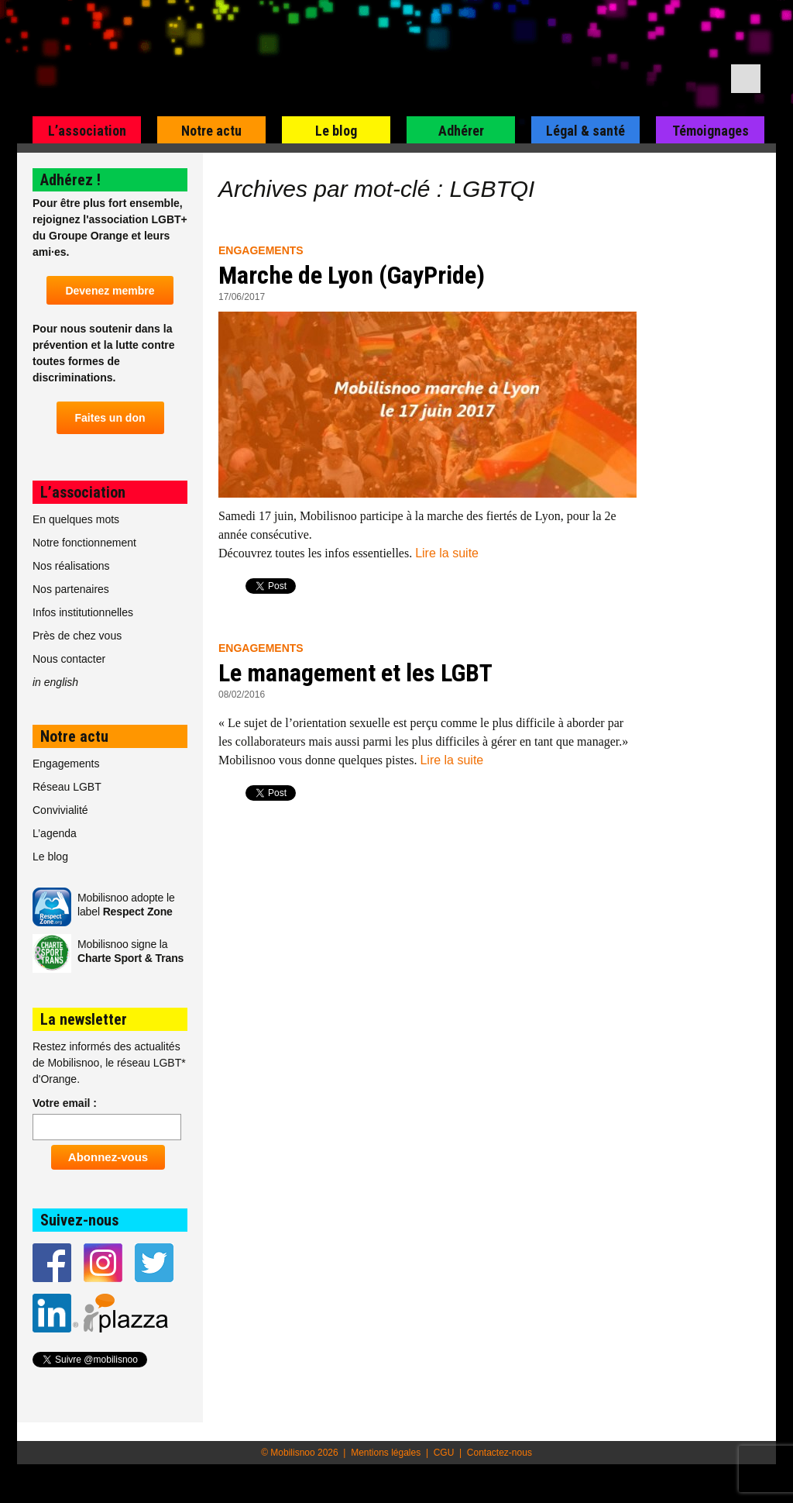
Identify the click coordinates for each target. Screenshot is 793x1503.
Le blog (336, 130)
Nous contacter (69, 659)
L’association (87, 130)
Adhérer (461, 130)
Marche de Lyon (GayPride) (351, 275)
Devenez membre (109, 290)
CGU (444, 1452)
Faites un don (110, 418)
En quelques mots (76, 519)
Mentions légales (386, 1452)
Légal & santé (585, 130)
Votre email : (65, 1103)
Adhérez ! (70, 180)
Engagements (261, 250)
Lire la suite (447, 553)
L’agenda (55, 833)
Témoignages (710, 130)
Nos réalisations (71, 566)
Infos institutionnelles (83, 612)
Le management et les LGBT (355, 673)
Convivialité (60, 810)
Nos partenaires (71, 589)
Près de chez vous (77, 635)
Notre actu (211, 130)
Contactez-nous (499, 1452)
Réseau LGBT (67, 787)
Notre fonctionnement (84, 542)
